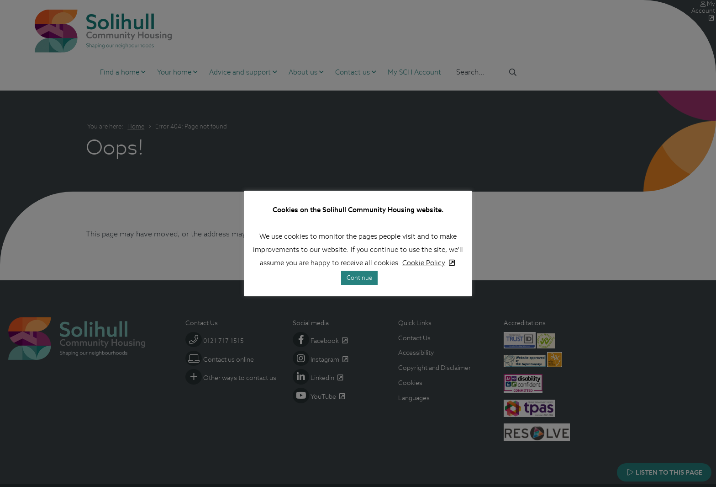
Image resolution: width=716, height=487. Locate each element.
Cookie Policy (423, 262)
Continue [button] (359, 278)
